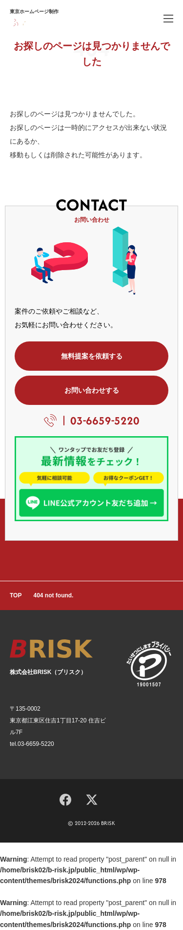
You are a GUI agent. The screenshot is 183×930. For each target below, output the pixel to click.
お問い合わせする (91, 390)
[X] (92, 799)
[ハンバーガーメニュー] (168, 18)
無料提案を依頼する (91, 356)
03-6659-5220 (105, 420)
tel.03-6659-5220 (32, 743)
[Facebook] (65, 798)
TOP (15, 595)
